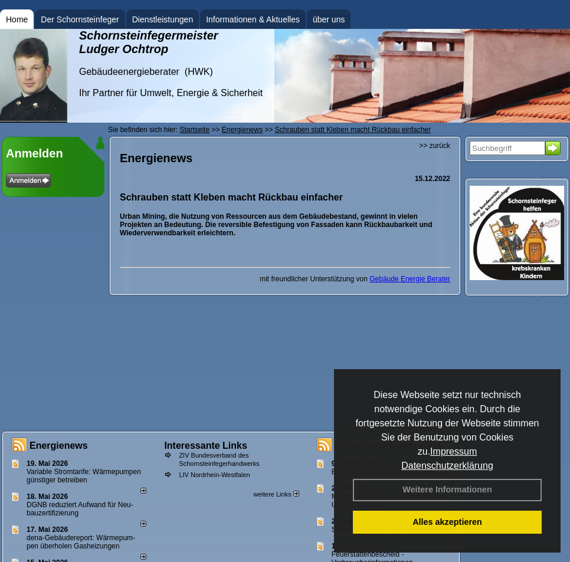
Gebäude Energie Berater (409, 279)
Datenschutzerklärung (447, 466)
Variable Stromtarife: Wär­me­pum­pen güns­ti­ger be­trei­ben (84, 476)
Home (17, 19)
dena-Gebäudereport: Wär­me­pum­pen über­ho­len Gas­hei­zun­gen (81, 542)
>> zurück (434, 146)
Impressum (453, 451)
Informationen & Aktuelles (253, 19)
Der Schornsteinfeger (80, 19)
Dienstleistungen (163, 19)
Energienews (59, 446)
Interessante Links (205, 446)
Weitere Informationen (447, 489)
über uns (329, 19)
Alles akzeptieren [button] (447, 522)
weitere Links (276, 494)
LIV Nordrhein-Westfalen (214, 474)
